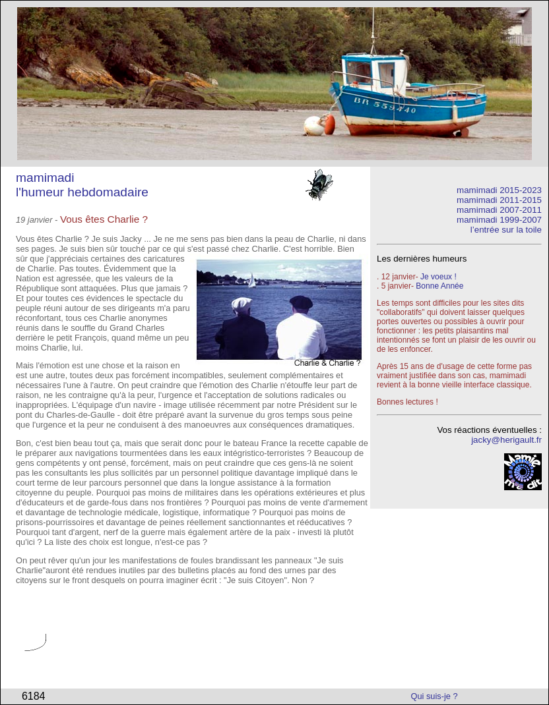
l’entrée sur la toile (506, 230)
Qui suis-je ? (434, 696)
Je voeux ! (438, 276)
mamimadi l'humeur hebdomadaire (82, 185)
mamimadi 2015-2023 (499, 190)
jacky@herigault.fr (506, 440)
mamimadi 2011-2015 (499, 200)
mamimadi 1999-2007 (499, 220)
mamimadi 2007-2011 (499, 210)
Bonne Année (439, 286)
